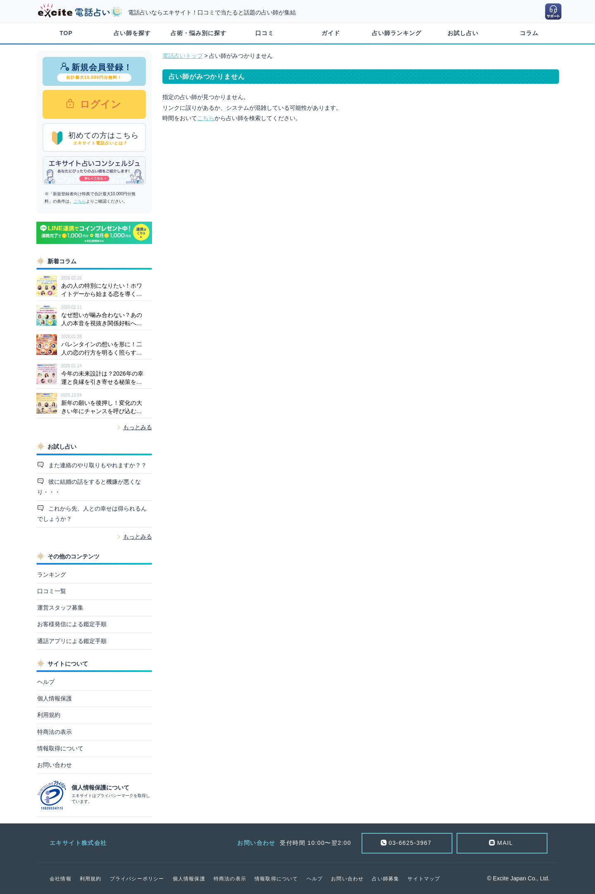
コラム (529, 33)
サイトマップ (423, 879)
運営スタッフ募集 (60, 607)
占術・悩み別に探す (198, 33)
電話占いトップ (182, 55)
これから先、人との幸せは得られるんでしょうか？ (92, 513)
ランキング (51, 574)
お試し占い (462, 33)
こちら (80, 201)
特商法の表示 (54, 731)
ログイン (99, 104)
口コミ (264, 33)
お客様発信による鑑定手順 (72, 624)
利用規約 (48, 715)
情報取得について (60, 748)
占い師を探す (132, 33)
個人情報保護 (54, 698)
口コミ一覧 (51, 591)
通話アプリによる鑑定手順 (72, 641)
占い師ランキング (396, 33)
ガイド (330, 33)
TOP (66, 33)
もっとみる (137, 427)
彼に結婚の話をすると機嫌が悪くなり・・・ (89, 486)
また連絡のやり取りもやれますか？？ (97, 465)
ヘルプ (46, 682)
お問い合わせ (54, 765)
